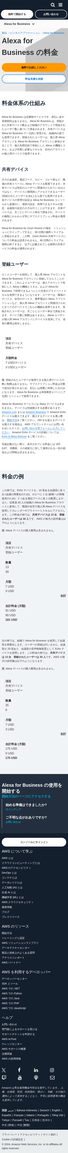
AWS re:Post (9, 1039)
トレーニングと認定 (13, 938)
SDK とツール (10, 983)
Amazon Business (36, 412)
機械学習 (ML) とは (13, 897)
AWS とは (7, 858)
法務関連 (7, 1053)
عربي (11, 1110)
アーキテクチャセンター (16, 947)
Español (6, 1115)
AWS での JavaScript (14, 1008)
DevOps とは (9, 872)
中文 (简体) (8, 1125)
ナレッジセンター (12, 1043)
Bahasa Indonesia (27, 1110)
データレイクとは (12, 882)
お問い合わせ (13, 822)
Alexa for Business (17, 23)
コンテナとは (9, 877)
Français (19, 1115)
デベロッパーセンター (14, 978)
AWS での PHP (10, 1003)
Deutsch (44, 1110)
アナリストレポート (13, 957)
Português (43, 1115)
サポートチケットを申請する (18, 1034)
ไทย (27, 1120)
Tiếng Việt (57, 1115)
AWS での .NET (11, 988)
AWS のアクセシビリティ (16, 867)
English (56, 1110)
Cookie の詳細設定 (12, 1139)
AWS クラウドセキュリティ (18, 902)
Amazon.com (9, 412)
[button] (17, 14)
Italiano (30, 1115)
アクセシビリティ (30, 1134)
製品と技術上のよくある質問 (18, 952)
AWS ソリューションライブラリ (20, 942)
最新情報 (7, 907)
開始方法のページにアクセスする (26, 796)
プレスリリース (11, 916)
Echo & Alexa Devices (14, 436)
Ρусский (17, 1120)
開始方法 (12, 420)
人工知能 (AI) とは (12, 887)
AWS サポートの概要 (14, 1048)
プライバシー (9, 1134)
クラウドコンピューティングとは (21, 862)
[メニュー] (60, 4)
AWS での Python (12, 993)
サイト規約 (49, 1134)
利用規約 (7, 459)
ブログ (5, 912)
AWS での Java (10, 998)
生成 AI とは (9, 892)
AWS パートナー (11, 962)
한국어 (46, 1120)
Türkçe (6, 1120)
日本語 (36, 1120)
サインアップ (13, 809)
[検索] (53, 4)
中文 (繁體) (23, 1125)
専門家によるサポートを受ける (19, 1029)
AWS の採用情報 (11, 1058)
